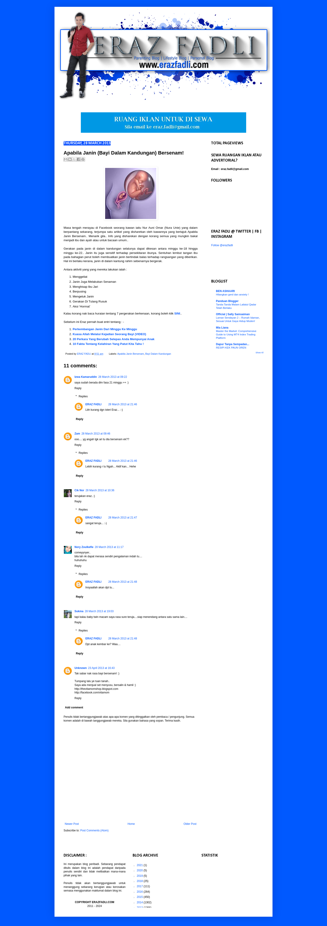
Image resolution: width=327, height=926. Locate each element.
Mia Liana (222, 327)
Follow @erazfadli (222, 245)
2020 (140, 870)
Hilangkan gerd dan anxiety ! (232, 294)
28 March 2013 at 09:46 (96, 433)
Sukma (78, 611)
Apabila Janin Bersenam (130, 353)
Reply (78, 388)
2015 (140, 897)
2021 (140, 865)
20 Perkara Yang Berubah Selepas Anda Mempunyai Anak (113, 339)
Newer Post (72, 823)
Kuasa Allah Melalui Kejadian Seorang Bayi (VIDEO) (110, 334)
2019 (140, 875)
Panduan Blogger (227, 301)
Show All (259, 352)
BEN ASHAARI (225, 291)
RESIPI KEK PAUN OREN (231, 347)
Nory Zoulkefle (83, 547)
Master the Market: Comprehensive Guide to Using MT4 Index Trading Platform (236, 334)
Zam (77, 433)
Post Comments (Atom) (94, 830)
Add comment (74, 707)
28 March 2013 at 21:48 (122, 581)
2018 (140, 881)
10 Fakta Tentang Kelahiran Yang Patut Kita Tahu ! (108, 344)
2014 (140, 902)
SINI (177, 313)
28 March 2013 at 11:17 (109, 547)
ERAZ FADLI (93, 404)
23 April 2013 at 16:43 (101, 668)
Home (131, 823)
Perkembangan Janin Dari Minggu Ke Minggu (105, 329)
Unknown (80, 668)
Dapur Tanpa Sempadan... (232, 344)
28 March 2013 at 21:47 (122, 517)
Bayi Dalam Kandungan (158, 353)
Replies (83, 396)
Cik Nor (79, 490)
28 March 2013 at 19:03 (99, 611)
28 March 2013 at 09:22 (112, 376)
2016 (140, 891)
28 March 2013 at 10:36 (100, 490)
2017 (140, 886)
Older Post (189, 823)
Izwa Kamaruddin (85, 376)
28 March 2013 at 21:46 (122, 404)
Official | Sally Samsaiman (233, 314)
